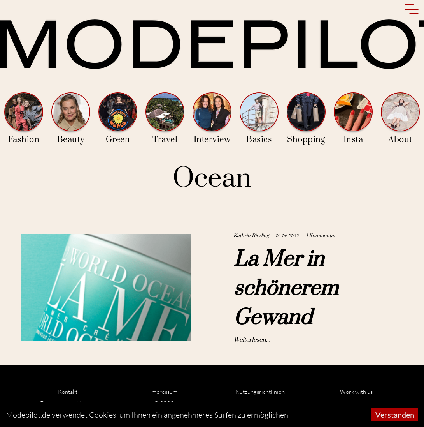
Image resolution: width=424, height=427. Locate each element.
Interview (212, 118)
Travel (164, 118)
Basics (259, 118)
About (400, 118)
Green (117, 118)
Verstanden (394, 414)
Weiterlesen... (251, 340)
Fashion (23, 118)
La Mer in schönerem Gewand (285, 288)
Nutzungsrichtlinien (260, 391)
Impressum (163, 391)
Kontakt (67, 391)
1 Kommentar (321, 236)
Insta (353, 118)
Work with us (356, 391)
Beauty (70, 118)
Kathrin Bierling (251, 236)
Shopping (306, 118)
